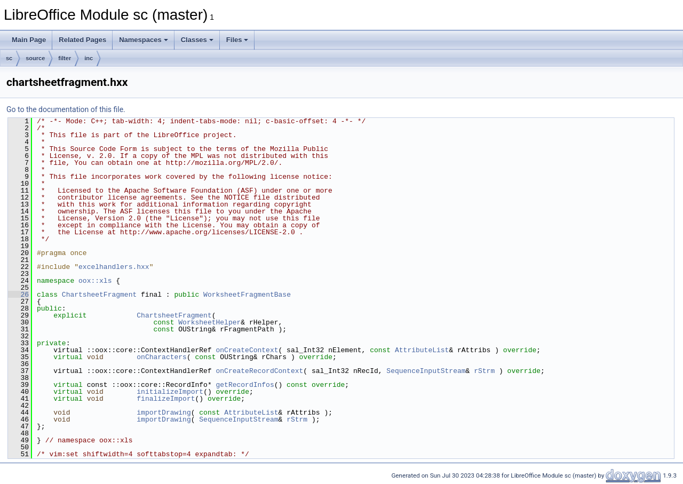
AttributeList (422, 350)
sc (9, 58)
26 (18, 294)
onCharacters (162, 357)
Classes (197, 40)
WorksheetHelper (209, 322)
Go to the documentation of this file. (65, 109)
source (35, 58)
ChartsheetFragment (99, 294)
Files (237, 40)
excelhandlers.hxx (113, 267)
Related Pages (82, 40)
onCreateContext (247, 350)
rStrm (484, 371)
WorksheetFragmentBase (247, 294)
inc (88, 58)
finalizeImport (166, 398)
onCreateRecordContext (259, 371)
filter (64, 58)
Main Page (29, 40)
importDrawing (163, 412)
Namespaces (143, 40)
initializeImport (170, 391)
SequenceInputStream (425, 371)
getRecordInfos (245, 385)
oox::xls (95, 280)
